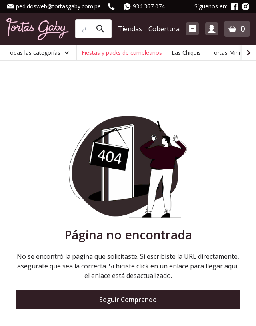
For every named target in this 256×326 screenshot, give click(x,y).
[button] (192, 28)
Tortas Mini (225, 52)
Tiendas (130, 28)
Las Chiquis (186, 52)
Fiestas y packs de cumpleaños (122, 52)
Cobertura (164, 28)
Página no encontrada (128, 235)
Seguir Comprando (128, 299)
